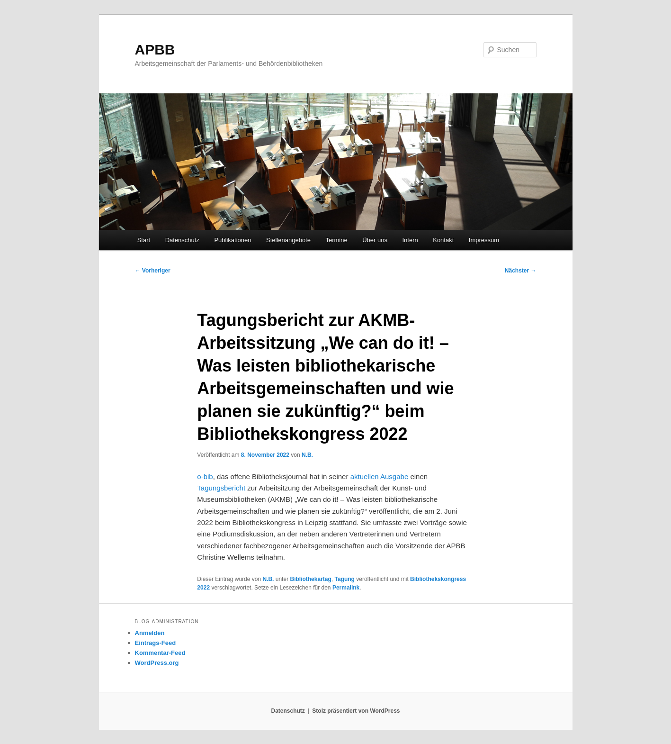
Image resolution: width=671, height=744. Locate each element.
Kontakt (443, 240)
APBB (155, 49)
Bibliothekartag (310, 579)
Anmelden (150, 632)
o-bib (205, 476)
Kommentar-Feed (160, 652)
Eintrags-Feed (155, 642)
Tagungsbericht (221, 488)
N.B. (307, 455)
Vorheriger (152, 270)
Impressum (484, 240)
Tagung (345, 579)
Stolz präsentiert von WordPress (356, 711)
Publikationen (232, 240)
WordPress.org (157, 662)
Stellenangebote (288, 240)
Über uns (374, 240)
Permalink (345, 587)
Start (143, 240)
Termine (336, 240)
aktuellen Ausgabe (379, 476)
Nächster (521, 270)
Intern (410, 240)
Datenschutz (182, 240)
